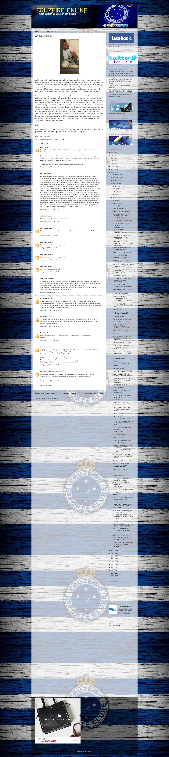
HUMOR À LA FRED (119, 437)
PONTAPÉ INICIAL (119, 317)
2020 (113, 169)
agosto (115, 186)
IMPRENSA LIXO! (118, 475)
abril (114, 197)
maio (114, 194)
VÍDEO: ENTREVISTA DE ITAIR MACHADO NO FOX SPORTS (123, 499)
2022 (113, 164)
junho (115, 192)
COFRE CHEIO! (118, 413)
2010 (113, 573)
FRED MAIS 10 (117, 333)
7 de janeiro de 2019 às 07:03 (49, 365)
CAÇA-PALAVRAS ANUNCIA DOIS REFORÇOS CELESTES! (122, 280)
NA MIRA (116, 361)
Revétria (43, 333)
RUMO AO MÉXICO (119, 432)
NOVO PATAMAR (118, 368)
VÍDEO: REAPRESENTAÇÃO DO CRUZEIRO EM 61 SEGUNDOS (122, 505)
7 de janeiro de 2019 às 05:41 (49, 340)
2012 (113, 567)
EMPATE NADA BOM (119, 208)
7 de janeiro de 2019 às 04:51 (49, 310)
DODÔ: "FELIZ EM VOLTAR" (122, 252)
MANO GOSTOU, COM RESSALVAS (120, 261)
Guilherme (43, 242)
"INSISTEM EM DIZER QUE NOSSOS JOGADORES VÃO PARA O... (123, 516)
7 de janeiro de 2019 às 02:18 (49, 248)
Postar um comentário (45, 385)
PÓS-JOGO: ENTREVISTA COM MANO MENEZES (123, 265)
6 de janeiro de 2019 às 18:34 (49, 221)
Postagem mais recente (46, 394)
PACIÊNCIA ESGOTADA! (121, 470)
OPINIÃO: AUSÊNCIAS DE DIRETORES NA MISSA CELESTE (121, 530)
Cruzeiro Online (125, 606)
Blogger (89, 751)
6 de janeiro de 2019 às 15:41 (49, 167)
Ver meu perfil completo (116, 616)
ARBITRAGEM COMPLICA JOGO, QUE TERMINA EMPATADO (121, 237)
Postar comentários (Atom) (49, 398)
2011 (113, 570)
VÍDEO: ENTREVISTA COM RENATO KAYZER (122, 441)
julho (114, 189)
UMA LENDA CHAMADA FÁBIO (123, 371)
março (115, 200)
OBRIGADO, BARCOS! (120, 294)
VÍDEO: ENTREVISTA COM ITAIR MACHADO (122, 248)
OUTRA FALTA (117, 492)
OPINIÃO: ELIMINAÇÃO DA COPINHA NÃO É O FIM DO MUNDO (123, 338)
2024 (113, 158)
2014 (113, 562)
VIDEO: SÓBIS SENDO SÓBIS (123, 489)
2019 (113, 172)
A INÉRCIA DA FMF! (119, 232)
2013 (113, 564)
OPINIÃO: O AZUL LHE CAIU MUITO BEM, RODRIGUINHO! (122, 270)
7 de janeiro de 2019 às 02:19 (49, 260)
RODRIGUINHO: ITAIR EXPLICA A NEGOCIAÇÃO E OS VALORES (123, 243)
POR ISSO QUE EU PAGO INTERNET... (121, 403)
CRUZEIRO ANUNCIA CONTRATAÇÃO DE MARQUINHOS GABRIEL (122, 326)
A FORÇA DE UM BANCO (121, 385)
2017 (113, 553)
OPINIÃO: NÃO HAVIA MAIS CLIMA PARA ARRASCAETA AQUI (123, 456)
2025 (113, 155)
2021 (113, 166)
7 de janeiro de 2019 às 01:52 (49, 235)
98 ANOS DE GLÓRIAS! (120, 535)
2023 (113, 161)
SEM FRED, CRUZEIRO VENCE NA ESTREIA (120, 313)
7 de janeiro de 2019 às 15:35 (49, 381)
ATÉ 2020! (116, 521)
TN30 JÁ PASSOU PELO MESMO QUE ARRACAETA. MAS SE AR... (123, 484)
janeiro (115, 206)
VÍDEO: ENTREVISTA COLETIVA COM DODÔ (121, 256)
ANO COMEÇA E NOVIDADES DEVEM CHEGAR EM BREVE (123, 544)
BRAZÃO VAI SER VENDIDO (122, 220)
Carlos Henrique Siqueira (49, 371)
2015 (113, 559)
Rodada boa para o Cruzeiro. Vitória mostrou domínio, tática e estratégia (120, 91)
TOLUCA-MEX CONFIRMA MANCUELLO (121, 391)
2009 (113, 576)
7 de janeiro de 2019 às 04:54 (49, 326)
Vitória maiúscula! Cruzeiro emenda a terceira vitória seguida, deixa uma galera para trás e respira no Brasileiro (121, 73)
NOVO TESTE (117, 309)
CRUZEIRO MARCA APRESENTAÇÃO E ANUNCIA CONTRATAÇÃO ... (123, 298)
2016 (113, 556)
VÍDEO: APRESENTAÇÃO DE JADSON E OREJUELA (122, 446)
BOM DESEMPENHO (120, 358)
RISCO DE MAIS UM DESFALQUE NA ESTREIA (122, 417)
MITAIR (115, 495)
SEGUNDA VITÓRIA (119, 275)
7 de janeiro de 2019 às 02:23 (49, 272)
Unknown (43, 228)
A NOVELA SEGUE (119, 472)
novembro (116, 177)
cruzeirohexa (45, 298)
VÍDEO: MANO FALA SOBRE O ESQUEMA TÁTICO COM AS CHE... (123, 347)
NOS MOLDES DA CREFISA (122, 342)
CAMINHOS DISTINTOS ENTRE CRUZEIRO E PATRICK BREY (120, 215)
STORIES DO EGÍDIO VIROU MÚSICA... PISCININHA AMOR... (122, 409)
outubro (115, 180)
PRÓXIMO (116, 400)
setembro (116, 183)
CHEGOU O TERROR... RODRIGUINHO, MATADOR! (123, 285)
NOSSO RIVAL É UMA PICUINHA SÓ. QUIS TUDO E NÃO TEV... (123, 304)
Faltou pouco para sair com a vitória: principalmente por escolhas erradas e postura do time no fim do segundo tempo (121, 80)
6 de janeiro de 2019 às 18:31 (49, 209)
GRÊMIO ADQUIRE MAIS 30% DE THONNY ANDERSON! (123, 525)
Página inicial (70, 394)
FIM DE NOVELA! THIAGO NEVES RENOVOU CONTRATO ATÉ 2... (121, 465)
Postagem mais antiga (94, 394)
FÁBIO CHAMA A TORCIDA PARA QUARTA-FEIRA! (122, 290)
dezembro (116, 175)
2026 (113, 152)
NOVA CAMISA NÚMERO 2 (121, 330)
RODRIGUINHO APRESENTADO (119, 228)
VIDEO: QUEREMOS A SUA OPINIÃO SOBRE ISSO (122, 479)
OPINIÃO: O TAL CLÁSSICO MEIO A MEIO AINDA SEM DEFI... (122, 353)
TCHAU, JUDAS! (118, 460)
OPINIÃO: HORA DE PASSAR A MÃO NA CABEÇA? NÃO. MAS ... (123, 422)
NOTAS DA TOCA (118, 388)
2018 (113, 550)
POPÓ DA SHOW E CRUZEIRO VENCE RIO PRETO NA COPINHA (123, 380)
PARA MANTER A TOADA (121, 211)
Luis (41, 147)
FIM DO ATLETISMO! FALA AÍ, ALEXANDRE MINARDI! (122, 539)
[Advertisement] (121, 662)
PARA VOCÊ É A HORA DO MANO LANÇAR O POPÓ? (122, 375)
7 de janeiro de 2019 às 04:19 (49, 292)
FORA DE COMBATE (119, 435)
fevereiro (116, 203)
